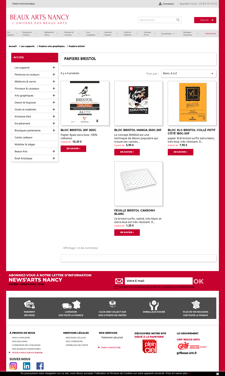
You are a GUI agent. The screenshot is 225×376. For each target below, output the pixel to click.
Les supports (22, 67)
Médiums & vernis (25, 81)
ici (189, 373)
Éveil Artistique (23, 158)
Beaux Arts (21, 151)
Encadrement (22, 123)
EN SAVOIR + (73, 148)
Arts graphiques (24, 95)
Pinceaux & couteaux (27, 88)
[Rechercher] (160, 20)
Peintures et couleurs (27, 74)
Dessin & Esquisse (25, 102)
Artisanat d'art (23, 116)
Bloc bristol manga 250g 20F (137, 130)
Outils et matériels (25, 109)
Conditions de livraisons (26, 345)
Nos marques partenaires (26, 349)
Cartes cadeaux (23, 137)
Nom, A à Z (188, 73)
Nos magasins (19, 341)
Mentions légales (76, 337)
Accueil (18, 57)
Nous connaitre (21, 337)
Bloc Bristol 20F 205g (78, 130)
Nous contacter (111, 347)
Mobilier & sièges (25, 144)
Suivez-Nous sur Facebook (27, 352)
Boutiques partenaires (28, 130)
